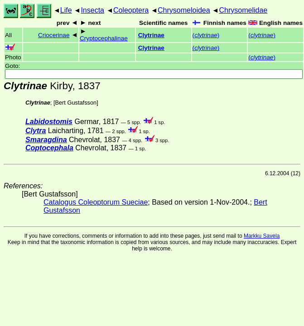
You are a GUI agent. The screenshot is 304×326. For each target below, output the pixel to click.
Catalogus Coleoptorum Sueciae (95, 202)
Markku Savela (262, 236)
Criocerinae (54, 35)
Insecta (92, 10)
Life (66, 10)
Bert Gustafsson (76, 102)
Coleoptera (131, 10)
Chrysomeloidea (184, 10)
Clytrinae (151, 35)
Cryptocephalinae (104, 38)
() (206, 35)
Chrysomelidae (243, 10)
